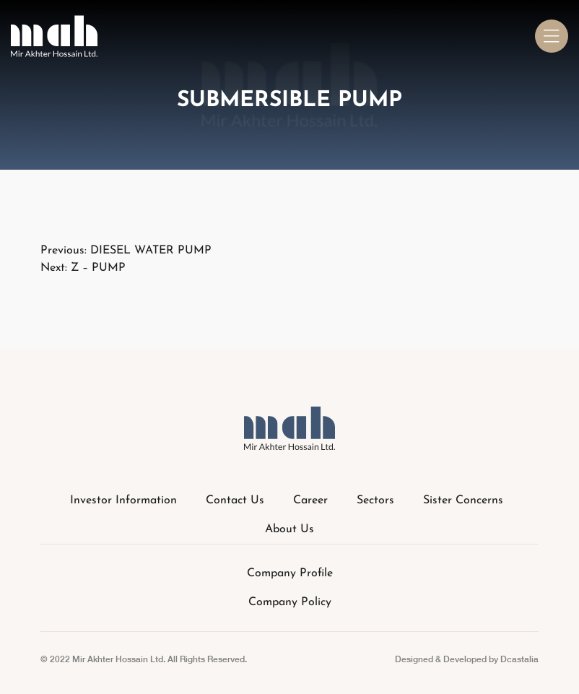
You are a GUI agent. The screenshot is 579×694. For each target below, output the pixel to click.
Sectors (375, 500)
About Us (289, 529)
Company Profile (290, 573)
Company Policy (289, 602)
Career (310, 500)
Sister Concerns (463, 500)
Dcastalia (519, 659)
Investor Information (123, 500)
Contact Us (235, 500)
